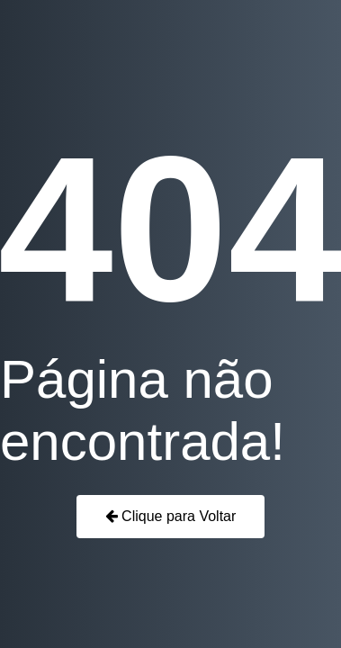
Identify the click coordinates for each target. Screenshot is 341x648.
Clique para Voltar (171, 516)
